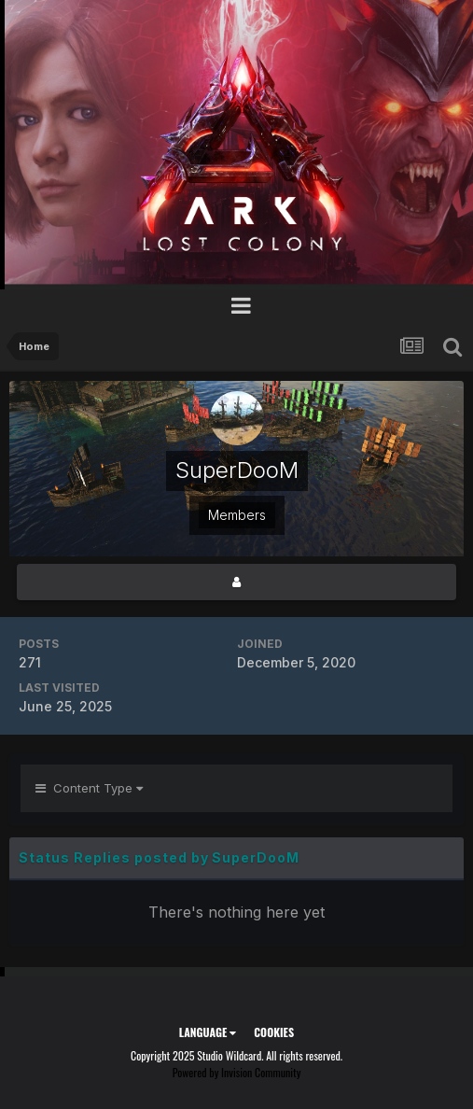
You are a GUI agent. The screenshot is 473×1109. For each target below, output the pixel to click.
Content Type (89, 787)
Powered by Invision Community (237, 1072)
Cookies (274, 1032)
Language (207, 1032)
